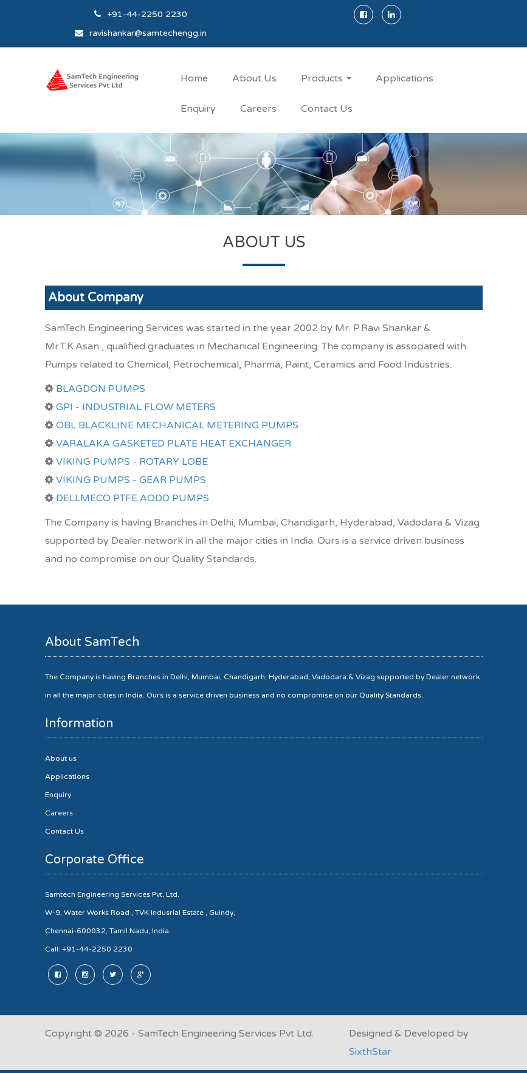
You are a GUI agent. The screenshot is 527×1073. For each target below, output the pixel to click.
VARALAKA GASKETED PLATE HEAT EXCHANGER (173, 443)
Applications (405, 78)
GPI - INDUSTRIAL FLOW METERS (136, 407)
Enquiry (198, 109)
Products (326, 78)
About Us (255, 78)
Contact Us (327, 109)
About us (61, 758)
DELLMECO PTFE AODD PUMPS (132, 498)
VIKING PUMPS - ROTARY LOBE (132, 462)
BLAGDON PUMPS (100, 389)
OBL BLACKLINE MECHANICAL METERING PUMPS (177, 425)
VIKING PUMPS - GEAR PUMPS (131, 480)
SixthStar (370, 1052)
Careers (258, 109)
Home (194, 78)
